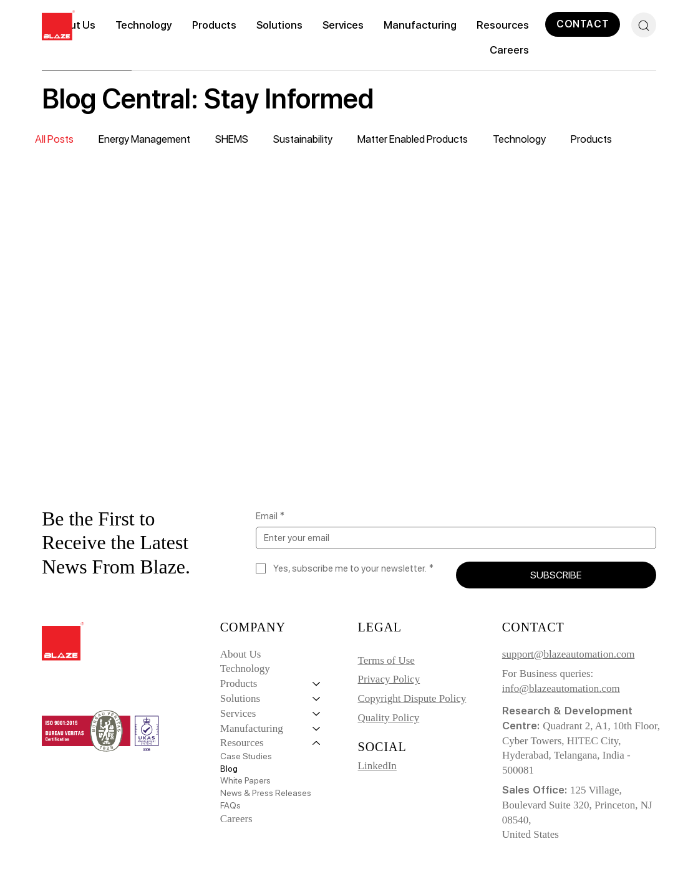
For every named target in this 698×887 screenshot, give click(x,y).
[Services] (316, 713)
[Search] (643, 24)
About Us (240, 654)
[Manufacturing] (316, 728)
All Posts (54, 139)
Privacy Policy (389, 679)
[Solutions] (316, 698)
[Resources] (316, 743)
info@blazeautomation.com (561, 688)
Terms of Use (386, 660)
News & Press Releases (265, 793)
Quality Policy (389, 718)
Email (270, 516)
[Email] (452, 538)
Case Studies (246, 756)
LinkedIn (377, 766)
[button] (214, 24)
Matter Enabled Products (412, 139)
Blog (229, 769)
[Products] (316, 683)
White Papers (245, 780)
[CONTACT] (582, 24)
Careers (236, 819)
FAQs (230, 805)
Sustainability (302, 139)
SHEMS (231, 139)
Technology (519, 139)
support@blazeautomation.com (568, 654)
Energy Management (144, 139)
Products (591, 139)
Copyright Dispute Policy (412, 698)
